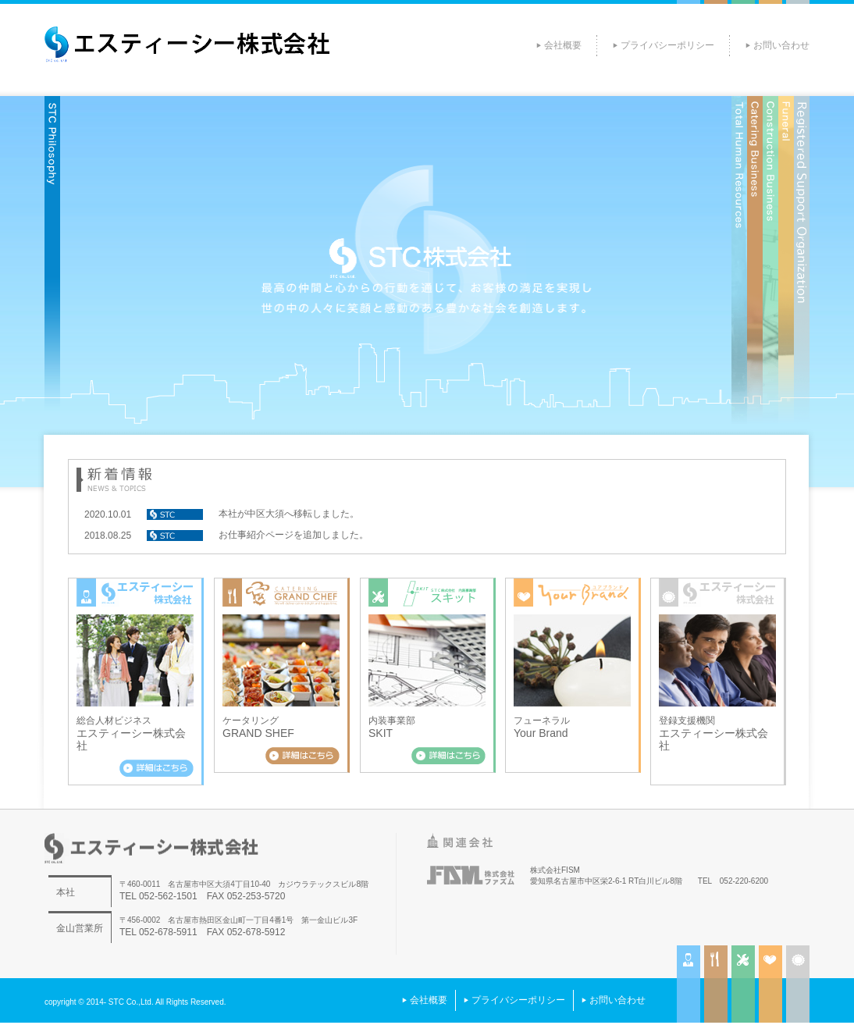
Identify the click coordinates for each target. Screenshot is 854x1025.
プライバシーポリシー (667, 45)
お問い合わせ (781, 45)
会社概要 (563, 45)
